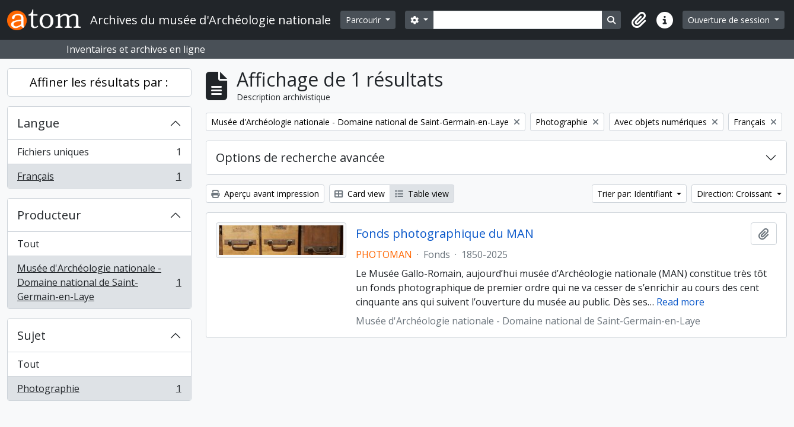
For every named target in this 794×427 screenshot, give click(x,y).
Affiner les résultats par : (99, 82)
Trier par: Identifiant (636, 193)
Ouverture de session (730, 20)
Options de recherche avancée (300, 157)
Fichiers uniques (99, 154)
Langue (38, 123)
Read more (680, 301)
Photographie (99, 390)
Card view (359, 193)
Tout (28, 243)
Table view (422, 193)
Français (99, 178)
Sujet (31, 335)
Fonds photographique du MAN (445, 234)
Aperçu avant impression (265, 193)
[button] (639, 20)
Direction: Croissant (735, 193)
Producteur (49, 215)
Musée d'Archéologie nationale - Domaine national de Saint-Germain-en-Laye (99, 282)
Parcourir (364, 20)
